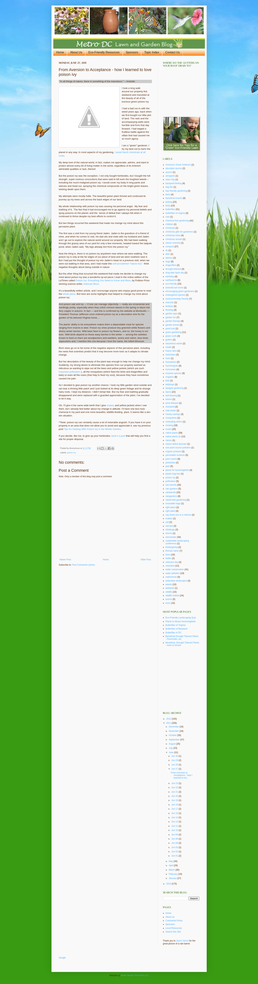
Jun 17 (175, 809)
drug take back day (175, 272)
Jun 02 (175, 851)
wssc (168, 603)
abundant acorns (174, 168)
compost (170, 246)
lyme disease (172, 403)
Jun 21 (175, 792)
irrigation (170, 377)
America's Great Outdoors (178, 164)
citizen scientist (173, 243)
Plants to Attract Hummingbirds (181, 621)
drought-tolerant (173, 269)
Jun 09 (175, 834)
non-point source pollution (178, 447)
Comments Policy (174, 920)
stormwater (171, 537)
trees (168, 554)
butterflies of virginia (175, 213)
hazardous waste (174, 343)
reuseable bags (173, 503)
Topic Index (151, 52)
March (172, 870)
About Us (76, 52)
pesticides (170, 462)
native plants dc (173, 436)
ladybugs (170, 384)
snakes (110, 405)
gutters (169, 339)
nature (169, 440)
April (171, 865)
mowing (169, 425)
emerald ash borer (174, 287)
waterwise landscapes (176, 580)
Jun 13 (175, 821)
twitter (168, 558)
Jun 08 (175, 839)
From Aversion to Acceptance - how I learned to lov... (181, 775)
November (174, 731)
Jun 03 (175, 847)
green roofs (171, 336)
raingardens (171, 496)
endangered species (175, 295)
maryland (170, 406)
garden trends (172, 325)
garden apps (172, 313)
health (169, 347)
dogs (168, 261)
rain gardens (172, 488)
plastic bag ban (173, 473)
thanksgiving (172, 547)
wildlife (169, 592)
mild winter (171, 410)
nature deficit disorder (176, 444)
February (173, 874)
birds (168, 205)
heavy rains (171, 351)
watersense (171, 577)
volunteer (170, 566)
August (172, 744)
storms (169, 533)
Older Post (146, 559)
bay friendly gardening (176, 191)
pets (168, 466)
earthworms (171, 280)
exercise (170, 302)
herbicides (171, 354)
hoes (168, 358)
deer (168, 254)
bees (168, 194)
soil (167, 522)
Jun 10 (175, 830)
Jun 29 (175, 760)
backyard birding (174, 183)
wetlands (170, 588)
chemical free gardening (177, 220)
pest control (171, 459)
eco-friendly (171, 284)
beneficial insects (174, 198)
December (174, 726)
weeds (169, 584)
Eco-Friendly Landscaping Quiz (181, 617)
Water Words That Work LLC (135, 975)
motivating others (174, 421)
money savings (173, 414)
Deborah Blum (91, 284)
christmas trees (173, 235)
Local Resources (174, 928)
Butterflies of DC (173, 632)
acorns (169, 172)
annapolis (170, 176)
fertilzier (169, 306)
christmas (170, 228)
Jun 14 (175, 817)
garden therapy (173, 321)
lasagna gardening (175, 388)
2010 (169, 883)
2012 (169, 719)
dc (167, 250)
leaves (169, 399)
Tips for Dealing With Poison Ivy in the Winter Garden (92, 429)
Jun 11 (175, 826)
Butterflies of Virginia (176, 625)
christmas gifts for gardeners (179, 231)
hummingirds (172, 366)
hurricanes (171, 369)
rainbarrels (171, 492)
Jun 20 (175, 796)
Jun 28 (175, 764)
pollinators (171, 481)
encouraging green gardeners (180, 291)
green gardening (173, 332)
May (171, 861)
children (169, 224)
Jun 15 (175, 813)
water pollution (173, 573)
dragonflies (171, 265)
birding (169, 202)
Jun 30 (175, 756)
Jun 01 (175, 856)
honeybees (171, 362)
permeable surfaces (175, 455)
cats (168, 217)
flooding (169, 310)
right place (171, 507)
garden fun (171, 317)
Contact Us (172, 52)
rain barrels (171, 485)
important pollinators (70, 371)
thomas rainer (172, 551)
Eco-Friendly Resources (104, 52)
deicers (169, 258)
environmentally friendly (177, 299)
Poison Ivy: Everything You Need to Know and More (103, 280)
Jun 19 (175, 800)
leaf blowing (171, 395)
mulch (168, 429)
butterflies (170, 209)
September (174, 739)
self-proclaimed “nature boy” (127, 263)
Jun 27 (175, 769)
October (173, 735)
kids (167, 380)
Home (60, 52)
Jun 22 (175, 787)
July (171, 748)
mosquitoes (171, 418)
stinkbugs (170, 529)
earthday (170, 276)
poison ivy (71, 452)
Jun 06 (175, 843)
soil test (169, 526)
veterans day (172, 562)
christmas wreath (174, 239)
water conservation (175, 569)
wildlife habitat (172, 595)
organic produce (173, 451)
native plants (172, 433)
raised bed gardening (176, 500)
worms (169, 599)
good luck (170, 328)
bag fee (169, 187)
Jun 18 (175, 804)
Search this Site (173, 931)
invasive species (173, 373)
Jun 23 (175, 783)
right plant (170, 511)
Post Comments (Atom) (83, 565)
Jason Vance (182, 940)
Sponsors (132, 52)
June (171, 752)
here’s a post (118, 435)
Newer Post (65, 559)
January (173, 878)
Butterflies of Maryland (176, 629)
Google (62, 957)
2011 (169, 723)
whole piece (69, 294)
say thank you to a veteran (178, 515)
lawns (168, 392)
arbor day (170, 179)
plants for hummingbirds (177, 470)
